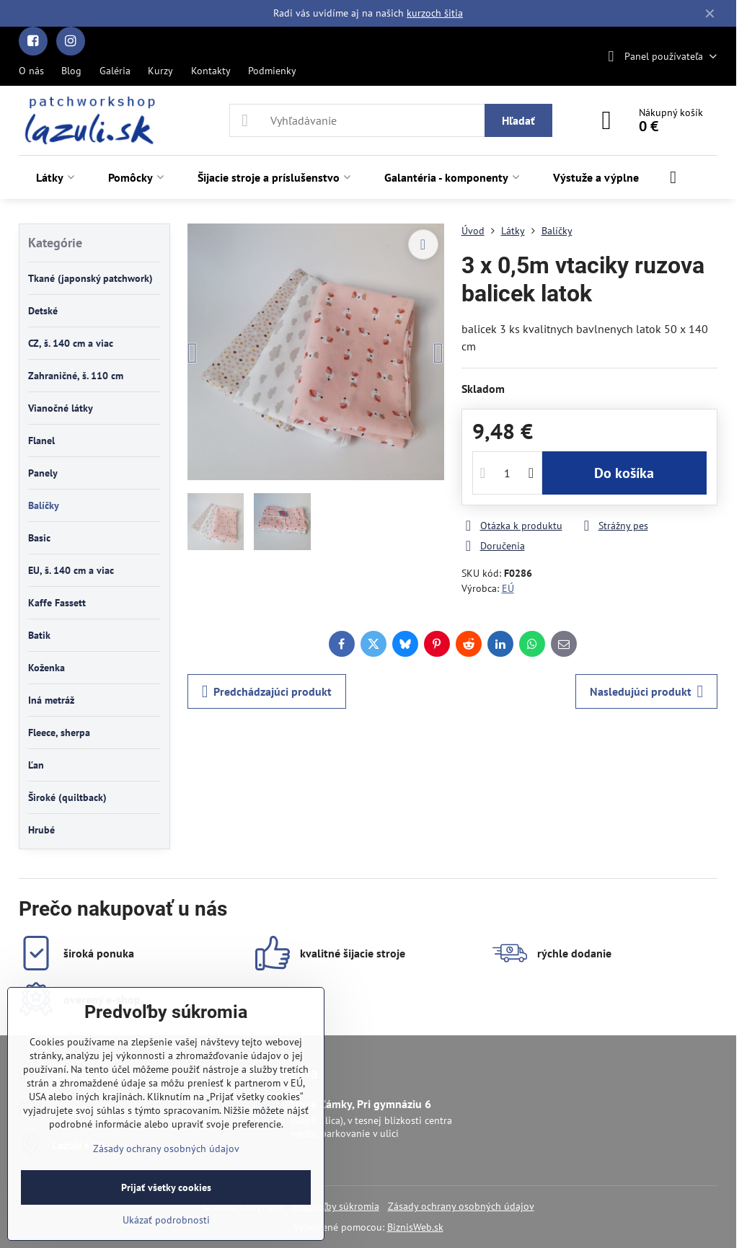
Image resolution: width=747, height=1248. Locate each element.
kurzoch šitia (435, 12)
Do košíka (624, 473)
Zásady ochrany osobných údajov (461, 1206)
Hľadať (518, 120)
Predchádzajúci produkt (267, 691)
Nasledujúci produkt (647, 691)
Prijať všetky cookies (166, 1187)
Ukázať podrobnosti (166, 1219)
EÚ (508, 588)
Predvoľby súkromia (335, 1206)
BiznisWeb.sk (415, 1227)
